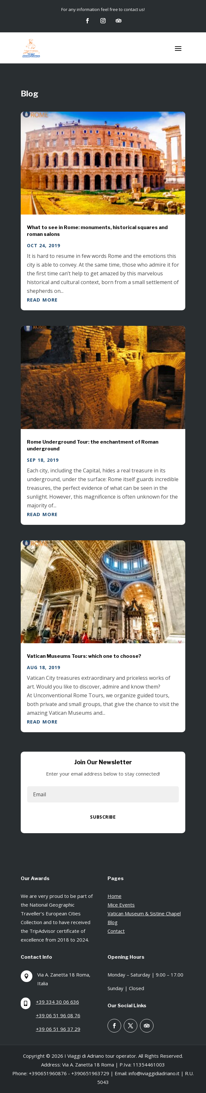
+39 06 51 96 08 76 (58, 1015)
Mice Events (121, 904)
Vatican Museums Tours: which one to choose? (84, 656)
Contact (116, 931)
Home (114, 896)
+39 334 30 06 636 (57, 1002)
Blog (113, 922)
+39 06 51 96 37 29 (58, 1029)
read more (42, 299)
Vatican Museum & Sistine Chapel (144, 913)
